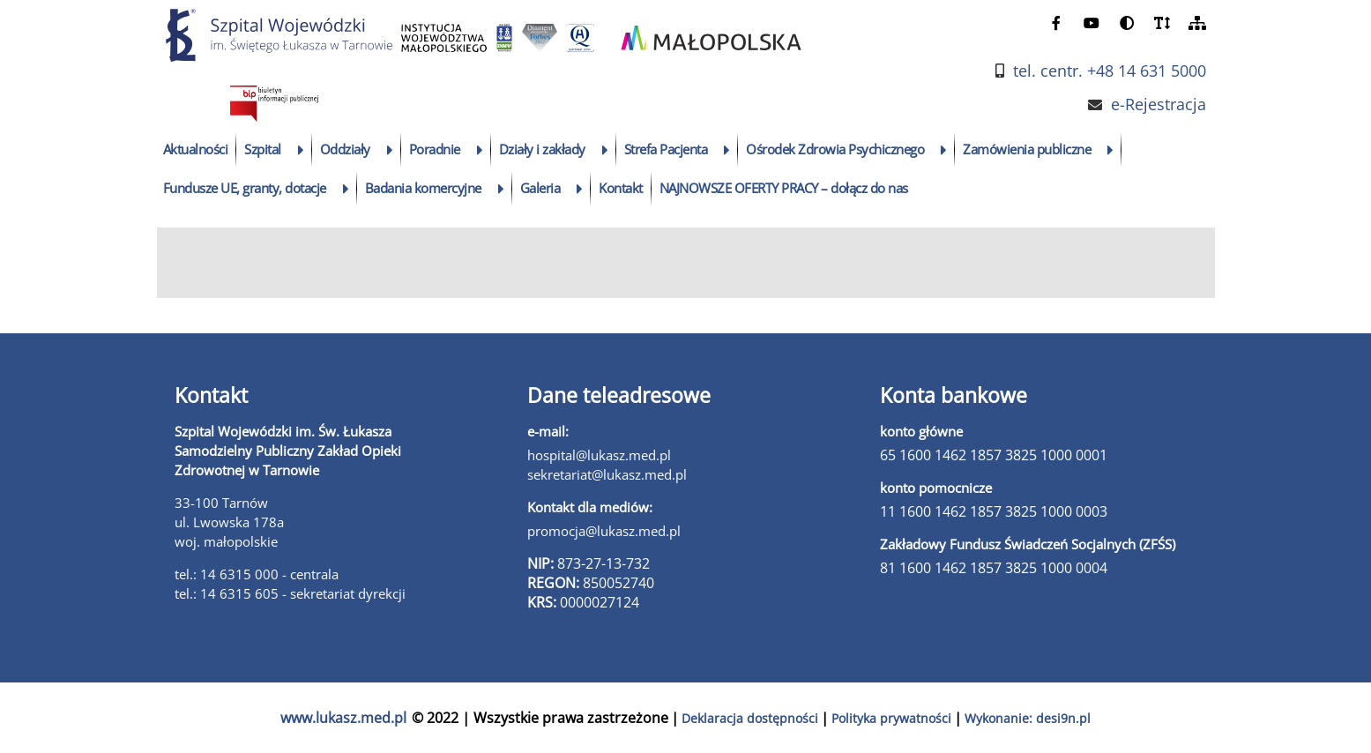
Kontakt (621, 188)
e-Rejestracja (1158, 104)
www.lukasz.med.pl (343, 717)
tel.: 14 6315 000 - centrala (257, 574)
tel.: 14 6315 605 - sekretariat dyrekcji (290, 593)
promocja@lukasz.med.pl (604, 531)
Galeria (540, 188)
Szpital (262, 149)
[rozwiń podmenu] (301, 150)
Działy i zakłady (542, 149)
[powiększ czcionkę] (1162, 22)
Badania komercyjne (423, 188)
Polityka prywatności (891, 718)
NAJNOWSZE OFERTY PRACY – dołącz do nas (783, 188)
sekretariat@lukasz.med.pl (607, 474)
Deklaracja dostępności (750, 718)
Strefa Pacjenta (666, 149)
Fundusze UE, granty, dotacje (244, 188)
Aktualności (195, 149)
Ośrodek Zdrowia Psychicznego (835, 149)
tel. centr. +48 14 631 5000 (1109, 71)
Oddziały (345, 149)
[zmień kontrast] (1126, 22)
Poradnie (434, 149)
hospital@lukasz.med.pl (599, 455)
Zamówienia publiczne (1027, 149)
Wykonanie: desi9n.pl (1028, 718)
